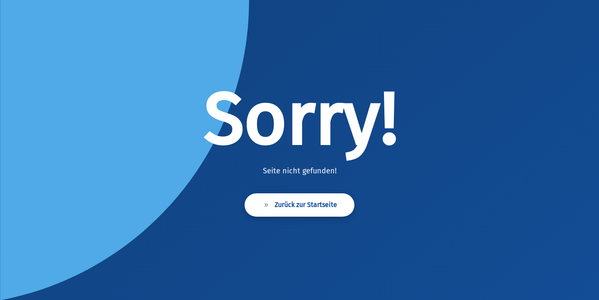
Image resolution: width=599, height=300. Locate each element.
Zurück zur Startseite (299, 205)
